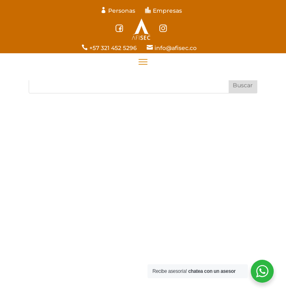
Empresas (163, 10)
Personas (118, 10)
